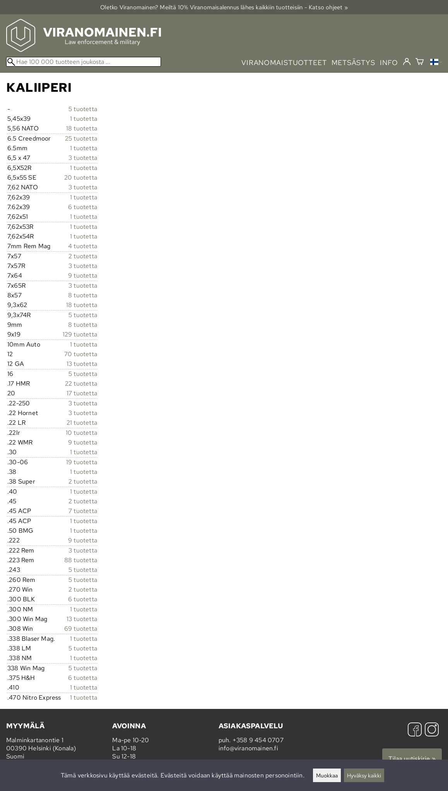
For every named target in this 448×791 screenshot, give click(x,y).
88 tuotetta (80, 560)
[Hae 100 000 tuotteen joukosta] (83, 62)
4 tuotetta (82, 246)
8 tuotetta (82, 295)
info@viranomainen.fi (248, 748)
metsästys (353, 62)
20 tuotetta (80, 177)
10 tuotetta (81, 433)
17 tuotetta (82, 393)
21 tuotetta (82, 423)
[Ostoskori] (420, 62)
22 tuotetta (81, 383)
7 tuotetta (82, 511)
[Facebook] (415, 730)
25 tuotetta (81, 138)
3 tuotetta (82, 158)
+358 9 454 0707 (258, 740)
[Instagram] (432, 730)
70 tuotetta (80, 354)
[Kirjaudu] (407, 62)
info (389, 62)
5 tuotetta (82, 109)
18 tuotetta (81, 128)
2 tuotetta (82, 256)
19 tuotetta (81, 462)
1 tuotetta (83, 119)
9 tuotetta (82, 275)
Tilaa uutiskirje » (412, 759)
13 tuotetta (82, 364)
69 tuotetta (80, 629)
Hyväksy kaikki (364, 775)
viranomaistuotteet (284, 62)
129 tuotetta (80, 334)
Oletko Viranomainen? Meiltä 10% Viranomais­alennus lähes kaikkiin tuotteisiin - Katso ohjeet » (224, 7)
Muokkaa (327, 775)
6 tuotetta (82, 207)
